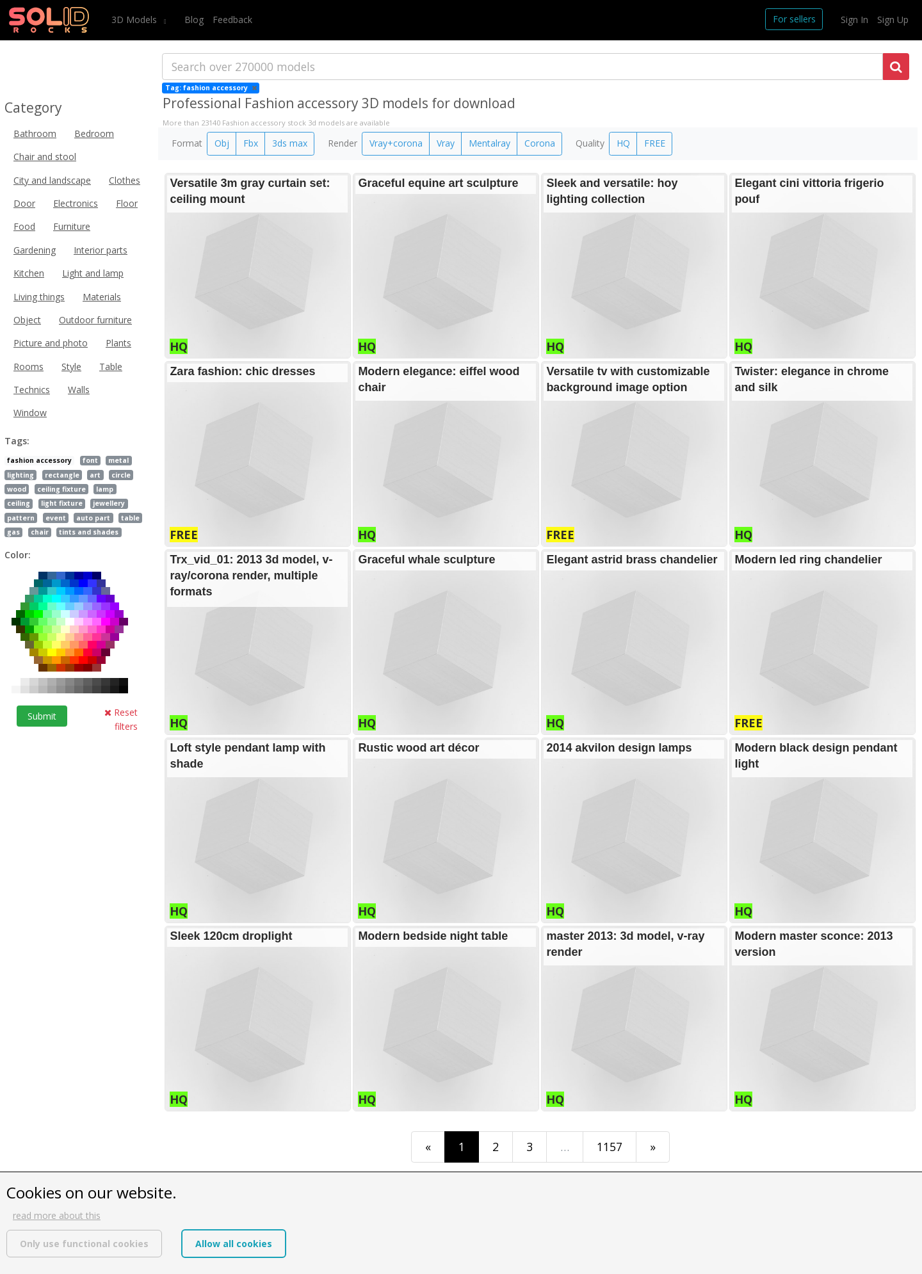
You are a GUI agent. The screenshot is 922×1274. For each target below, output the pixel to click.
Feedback (232, 19)
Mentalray (489, 143)
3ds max (289, 143)
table (130, 517)
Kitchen (28, 273)
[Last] (653, 1147)
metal (118, 460)
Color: (17, 555)
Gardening (34, 250)
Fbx (250, 143)
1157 (609, 1146)
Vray (446, 143)
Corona (539, 143)
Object (27, 320)
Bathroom (34, 133)
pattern (21, 517)
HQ (623, 143)
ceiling (18, 503)
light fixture (62, 503)
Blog (194, 19)
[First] (428, 1147)
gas (13, 532)
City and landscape (52, 180)
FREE (654, 143)
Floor (127, 203)
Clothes (124, 180)
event (55, 517)
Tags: (16, 441)
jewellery (109, 503)
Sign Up (893, 19)
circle (121, 475)
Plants (118, 343)
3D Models (135, 19)
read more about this (57, 1215)
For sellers (794, 19)
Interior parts (100, 250)
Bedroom (94, 133)
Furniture (71, 226)
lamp (104, 489)
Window (30, 413)
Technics (31, 389)
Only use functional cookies (84, 1244)
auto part (93, 517)
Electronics (75, 203)
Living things (39, 297)
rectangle (62, 475)
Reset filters (121, 719)
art (95, 475)
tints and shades (88, 532)
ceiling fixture (61, 489)
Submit (42, 716)
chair (40, 532)
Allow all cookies (233, 1244)
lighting (20, 475)
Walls (79, 389)
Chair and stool (44, 156)
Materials (102, 297)
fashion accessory (39, 460)
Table (110, 366)
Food (24, 226)
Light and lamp (93, 273)
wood (16, 489)
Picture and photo (50, 343)
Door (24, 203)
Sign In (854, 19)
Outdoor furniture (95, 320)
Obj (221, 143)
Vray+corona (396, 143)
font (90, 460)
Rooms (28, 366)
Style (71, 366)
